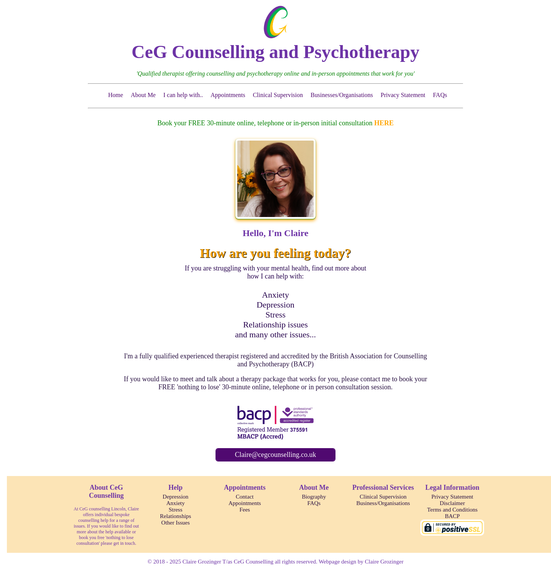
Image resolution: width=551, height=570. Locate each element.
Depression (276, 304)
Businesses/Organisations (342, 95)
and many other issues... (275, 334)
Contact (245, 497)
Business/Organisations (383, 503)
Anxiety (275, 295)
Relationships (175, 516)
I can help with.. (183, 95)
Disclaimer (452, 503)
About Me (143, 95)
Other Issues (175, 523)
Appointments (228, 95)
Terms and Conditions (452, 510)
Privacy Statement (403, 95)
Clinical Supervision (278, 95)
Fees (245, 510)
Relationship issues (275, 324)
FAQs (440, 95)
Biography (314, 497)
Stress (276, 314)
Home (115, 95)
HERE (384, 123)
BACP (452, 516)
